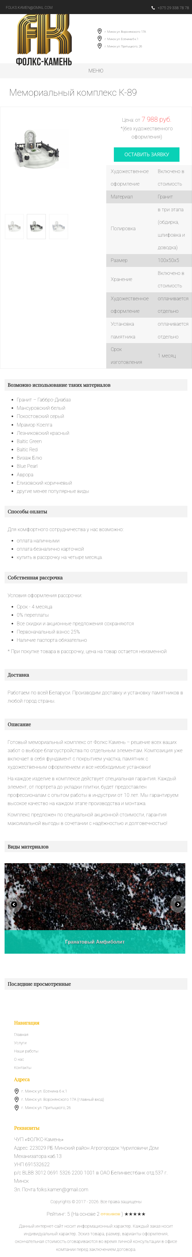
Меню (96, 71)
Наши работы (26, 1051)
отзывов (110, 1214)
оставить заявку (146, 154)
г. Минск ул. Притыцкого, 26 (123, 46)
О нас (19, 1059)
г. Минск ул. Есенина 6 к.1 (121, 39)
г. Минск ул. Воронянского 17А (125, 31)
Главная (21, 1034)
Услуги (20, 1043)
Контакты (22, 1067)
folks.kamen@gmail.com (29, 8)
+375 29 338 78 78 (170, 8)
